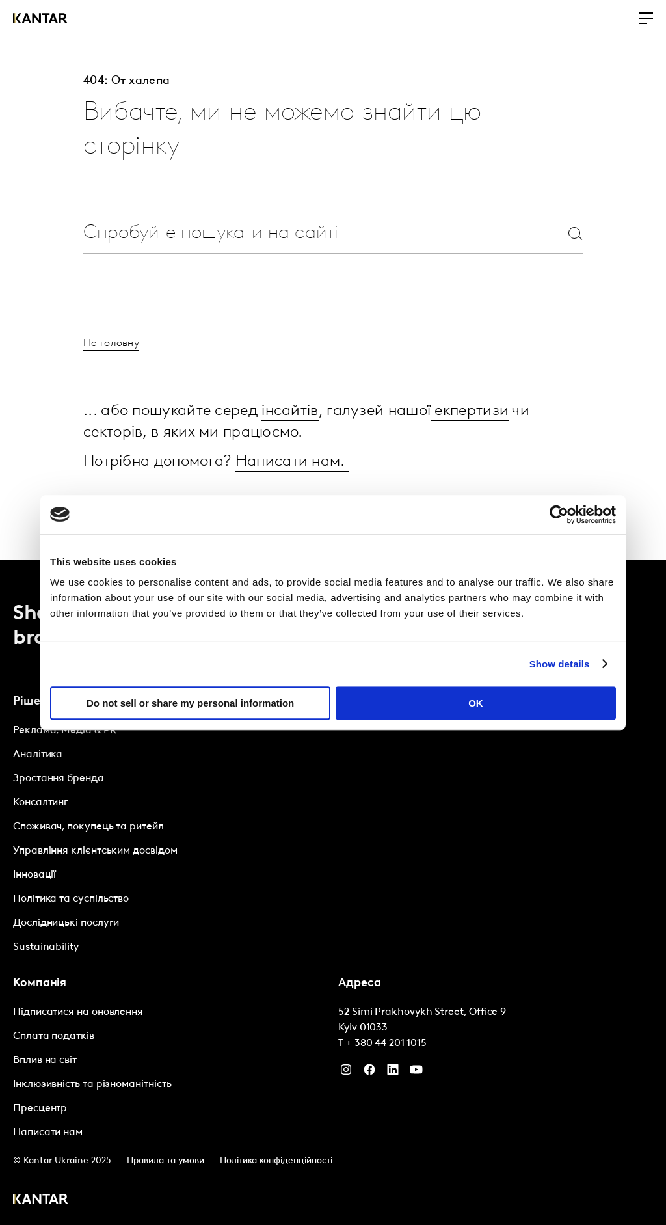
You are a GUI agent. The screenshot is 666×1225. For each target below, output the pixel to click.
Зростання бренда (58, 777)
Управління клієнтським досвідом (95, 849)
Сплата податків (53, 1034)
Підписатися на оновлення (78, 1010)
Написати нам (48, 1130)
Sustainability (46, 945)
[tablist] (333, 891)
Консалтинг (40, 801)
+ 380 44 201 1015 (386, 1041)
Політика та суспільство (71, 897)
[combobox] (301, 233)
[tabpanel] (170, 837)
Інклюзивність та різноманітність (92, 1082)
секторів (112, 432)
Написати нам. (292, 460)
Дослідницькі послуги (66, 921)
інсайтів (289, 411)
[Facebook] (369, 1071)
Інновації (34, 873)
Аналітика (37, 752)
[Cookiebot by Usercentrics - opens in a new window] (559, 514)
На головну (111, 343)
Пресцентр (40, 1106)
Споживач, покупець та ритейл (88, 825)
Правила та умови (165, 1159)
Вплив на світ (45, 1058)
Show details (559, 663)
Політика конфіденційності (276, 1159)
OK (475, 702)
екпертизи (470, 411)
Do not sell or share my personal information (190, 702)
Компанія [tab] (39, 981)
